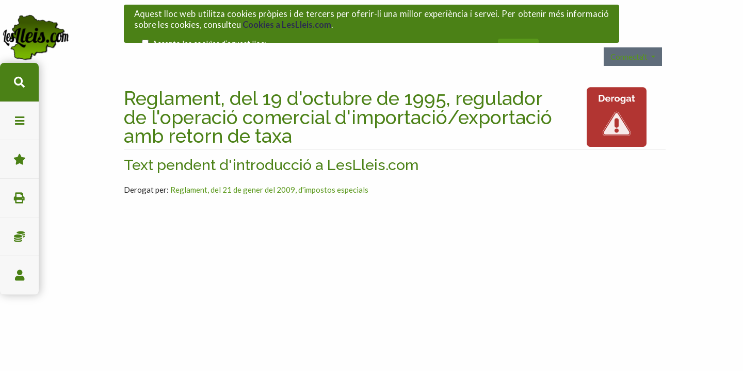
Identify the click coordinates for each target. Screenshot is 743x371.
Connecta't (629, 43)
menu (19, 121)
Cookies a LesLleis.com (287, 22)
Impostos (19, 236)
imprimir (19, 198)
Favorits (19, 159)
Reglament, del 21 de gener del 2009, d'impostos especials (269, 176)
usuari (19, 275)
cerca (19, 82)
